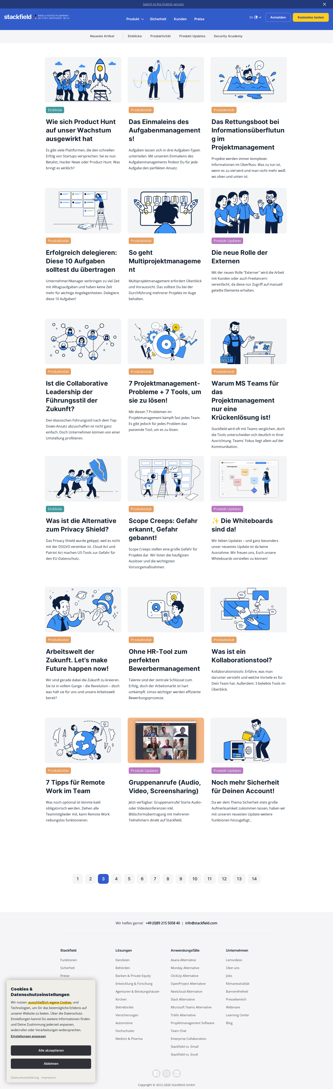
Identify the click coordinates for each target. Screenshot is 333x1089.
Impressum (48, 1077)
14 (254, 878)
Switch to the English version (163, 4)
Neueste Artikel (102, 36)
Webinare (233, 1007)
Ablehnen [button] (51, 1064)
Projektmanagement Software (192, 1023)
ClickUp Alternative (184, 976)
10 (194, 878)
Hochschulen (125, 1031)
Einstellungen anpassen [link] (28, 1036)
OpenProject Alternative (188, 983)
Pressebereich (236, 999)
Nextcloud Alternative (186, 991)
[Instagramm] (166, 1073)
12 (224, 878)
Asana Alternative (183, 960)
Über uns (232, 968)
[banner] (51, 1031)
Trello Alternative (183, 1015)
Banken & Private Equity (133, 976)
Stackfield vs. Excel (184, 1054)
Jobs (229, 976)
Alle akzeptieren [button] (51, 1050)
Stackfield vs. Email (185, 1046)
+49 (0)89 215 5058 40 (163, 923)
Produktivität (160, 36)
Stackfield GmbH (183, 1085)
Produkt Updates (192, 36)
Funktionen (68, 960)
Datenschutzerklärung (25, 1077)
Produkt (135, 19)
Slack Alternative (183, 999)
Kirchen (121, 999)
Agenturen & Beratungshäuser (137, 991)
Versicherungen (127, 1015)
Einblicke (135, 36)
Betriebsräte (124, 1007)
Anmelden (278, 17)
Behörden (123, 968)
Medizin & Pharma (129, 1038)
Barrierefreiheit (237, 991)
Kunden (180, 19)
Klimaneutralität (237, 983)
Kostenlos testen (311, 17)
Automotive (124, 1023)
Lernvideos (234, 960)
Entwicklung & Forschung (134, 983)
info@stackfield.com (201, 923)
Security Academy (228, 36)
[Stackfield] (20, 17)
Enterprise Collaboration (188, 1038)
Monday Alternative (185, 968)
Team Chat (178, 1031)
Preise (199, 19)
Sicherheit (158, 19)
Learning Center (237, 1015)
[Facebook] (156, 1073)
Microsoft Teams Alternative (191, 1007)
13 (239, 878)
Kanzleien (123, 960)
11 (209, 878)
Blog (229, 1023)
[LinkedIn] (176, 1073)
